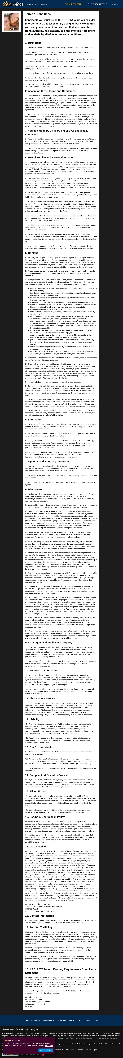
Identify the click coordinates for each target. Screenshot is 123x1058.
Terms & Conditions (33, 1020)
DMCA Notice (70, 1050)
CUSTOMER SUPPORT (97, 4)
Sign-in (95, 1020)
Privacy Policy (33, 426)
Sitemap (80, 1020)
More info (49, 1046)
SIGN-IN (116, 4)
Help (88, 1020)
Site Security (61, 1020)
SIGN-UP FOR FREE (73, 4)
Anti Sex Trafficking (57, 1050)
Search (71, 1020)
